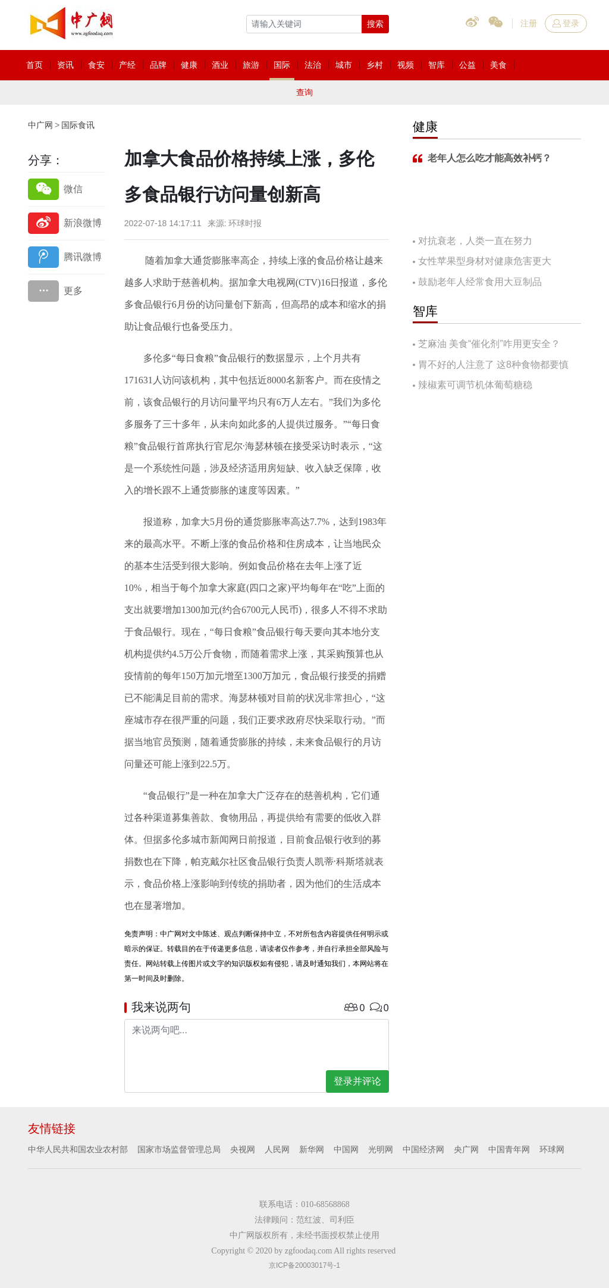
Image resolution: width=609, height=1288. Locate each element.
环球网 (551, 1149)
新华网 (311, 1149)
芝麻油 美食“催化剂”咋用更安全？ (489, 344)
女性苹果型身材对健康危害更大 (484, 261)
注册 (528, 23)
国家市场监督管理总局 (179, 1149)
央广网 (466, 1149)
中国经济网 (423, 1149)
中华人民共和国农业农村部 (78, 1149)
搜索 (375, 24)
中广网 (40, 125)
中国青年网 (509, 1149)
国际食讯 (78, 125)
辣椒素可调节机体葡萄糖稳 (475, 385)
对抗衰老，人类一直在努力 (475, 241)
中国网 (346, 1149)
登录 (566, 23)
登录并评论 (357, 1081)
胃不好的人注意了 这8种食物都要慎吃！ (491, 365)
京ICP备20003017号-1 (304, 1265)
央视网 (242, 1149)
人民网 (277, 1149)
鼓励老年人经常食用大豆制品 (480, 282)
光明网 (380, 1149)
